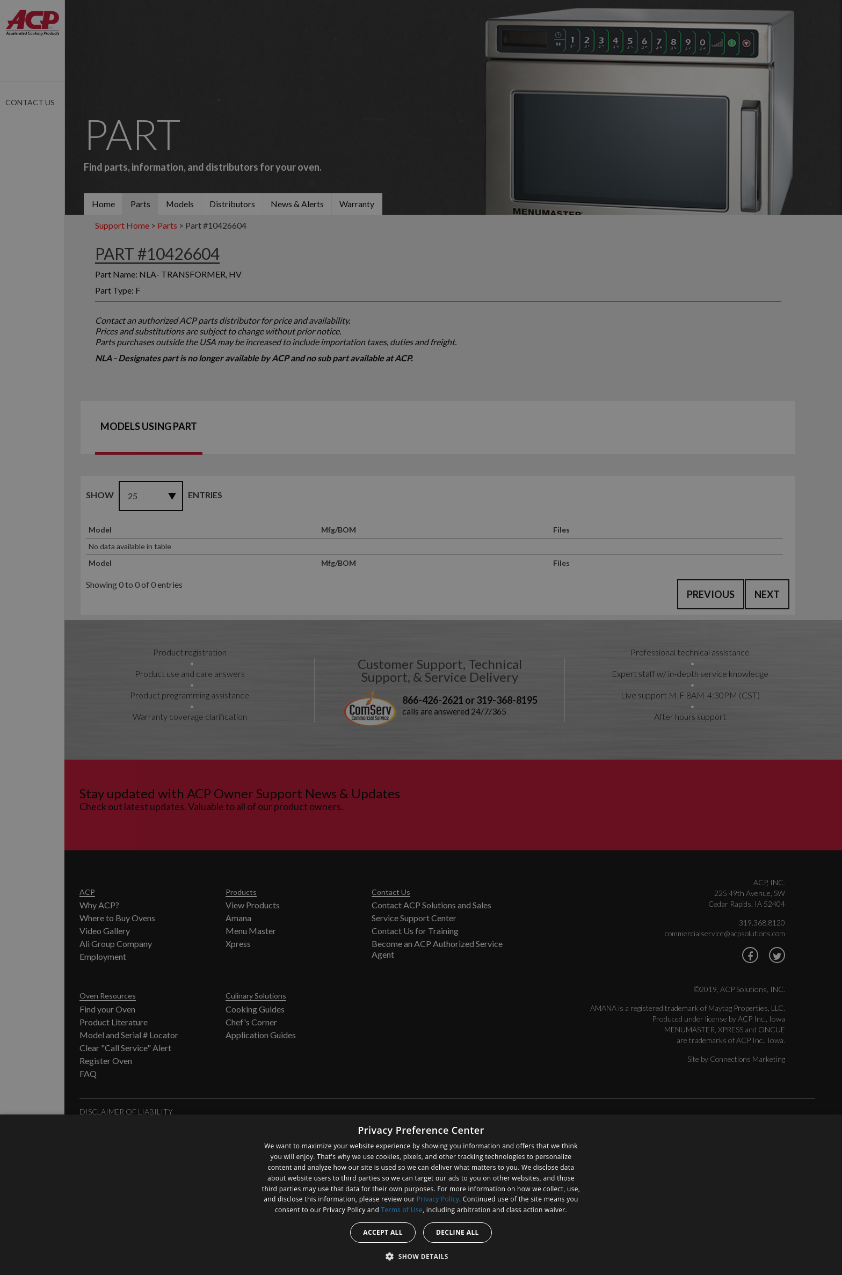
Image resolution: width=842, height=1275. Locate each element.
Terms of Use (402, 1209)
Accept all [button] (383, 1232)
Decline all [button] (457, 1232)
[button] (421, 1256)
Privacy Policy (438, 1199)
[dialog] (421, 1194)
